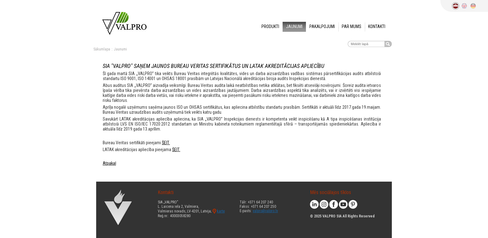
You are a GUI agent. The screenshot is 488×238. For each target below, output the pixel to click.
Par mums (351, 26)
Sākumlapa (101, 49)
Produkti (270, 26)
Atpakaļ (109, 163)
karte (221, 211)
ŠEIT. (166, 142)
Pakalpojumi (322, 26)
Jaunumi (294, 26)
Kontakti (376, 26)
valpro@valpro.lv (265, 211)
